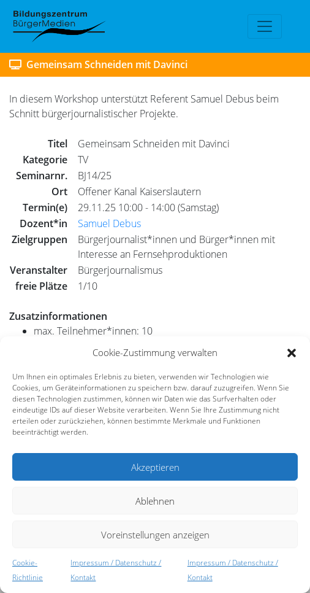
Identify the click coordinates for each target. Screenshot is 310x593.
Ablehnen (155, 501)
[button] (291, 352)
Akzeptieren (155, 467)
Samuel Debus (109, 223)
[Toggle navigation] (265, 26)
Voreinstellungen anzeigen (155, 535)
